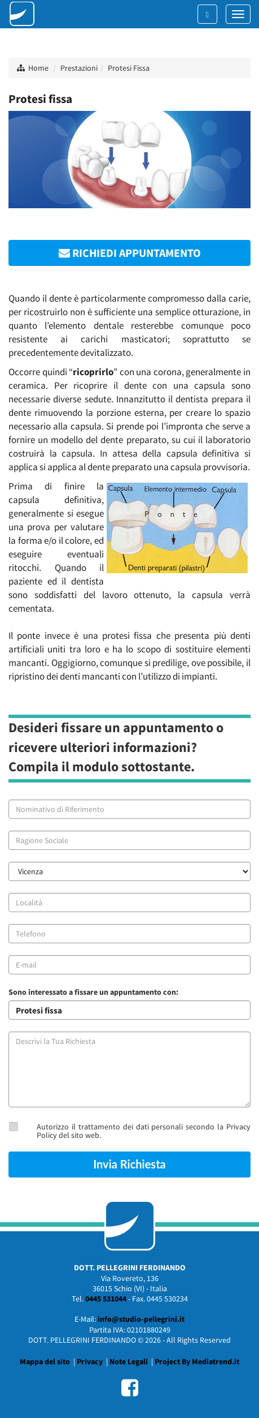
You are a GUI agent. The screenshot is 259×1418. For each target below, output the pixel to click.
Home (38, 68)
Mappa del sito (45, 1361)
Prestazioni (79, 68)
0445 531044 (105, 1299)
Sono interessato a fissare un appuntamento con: (93, 992)
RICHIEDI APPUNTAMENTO (130, 253)
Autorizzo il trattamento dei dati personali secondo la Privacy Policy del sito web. (144, 1130)
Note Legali (128, 1361)
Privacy (90, 1361)
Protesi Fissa (129, 68)
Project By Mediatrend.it (197, 1361)
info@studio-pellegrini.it (141, 1319)
